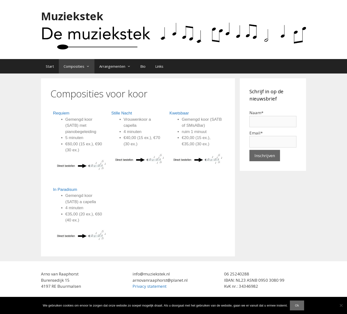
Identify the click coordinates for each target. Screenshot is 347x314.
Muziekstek (72, 16)
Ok (297, 305)
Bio (143, 66)
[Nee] (341, 305)
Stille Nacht (121, 113)
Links (159, 66)
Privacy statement (150, 286)
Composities (79, 66)
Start (50, 66)
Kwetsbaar (179, 113)
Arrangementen (117, 66)
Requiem (61, 113)
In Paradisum (65, 189)
